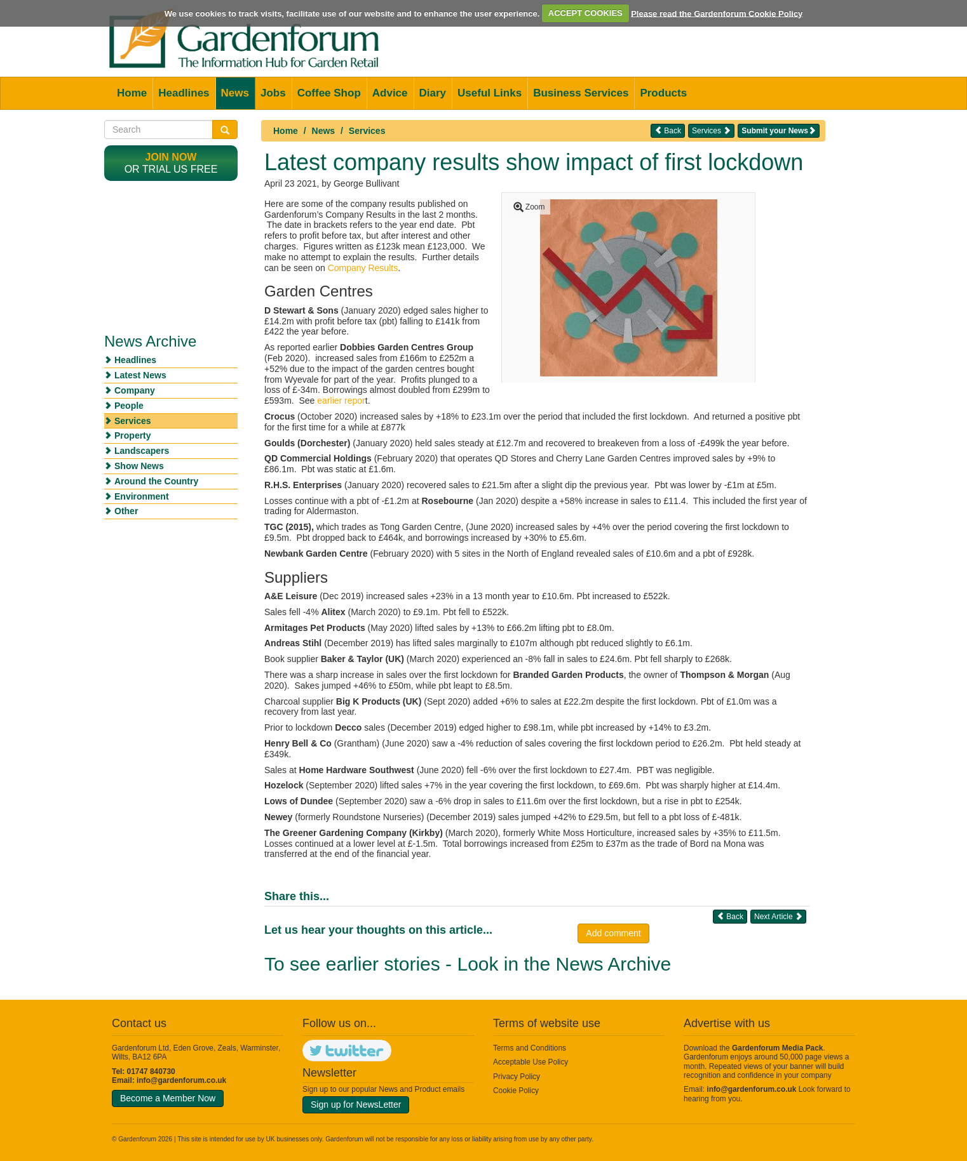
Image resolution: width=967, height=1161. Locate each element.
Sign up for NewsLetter (356, 1104)
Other (126, 511)
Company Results (363, 268)
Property (132, 435)
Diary (433, 93)
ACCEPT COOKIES (585, 13)
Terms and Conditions (529, 1048)
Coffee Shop (329, 93)
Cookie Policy (516, 1090)
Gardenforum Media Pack (777, 1048)
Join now (171, 157)
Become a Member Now (167, 1098)
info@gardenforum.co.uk (181, 1080)
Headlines (183, 93)
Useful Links (489, 93)
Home (132, 93)
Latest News (140, 375)
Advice (390, 93)
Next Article (778, 916)
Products (663, 93)
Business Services (580, 93)
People (129, 406)
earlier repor (341, 400)
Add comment (613, 933)
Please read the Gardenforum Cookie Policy (716, 13)
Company (134, 390)
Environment (141, 496)
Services (367, 131)
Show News (139, 466)
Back (667, 130)
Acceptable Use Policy (530, 1062)
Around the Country (156, 481)
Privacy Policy (516, 1076)
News (235, 93)
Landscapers (141, 451)
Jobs (273, 93)
